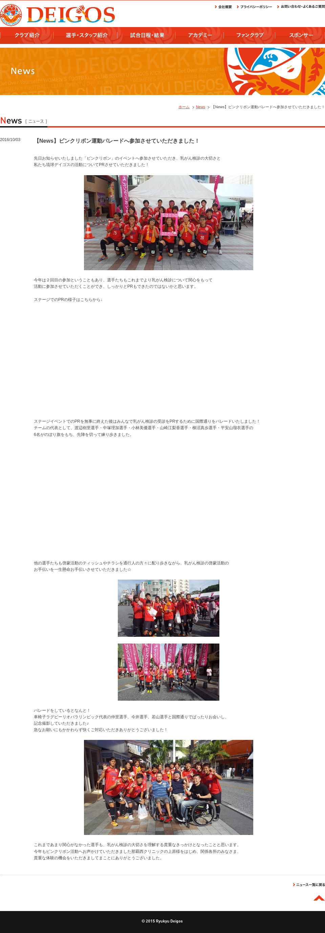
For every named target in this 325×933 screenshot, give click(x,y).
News (200, 107)
